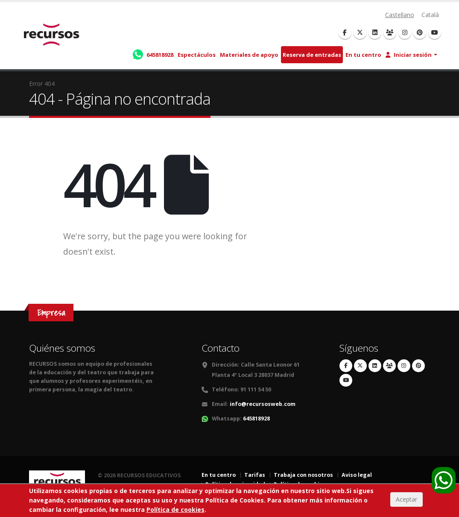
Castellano (399, 15)
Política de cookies (300, 484)
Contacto (221, 348)
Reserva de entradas (312, 55)
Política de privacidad (235, 484)
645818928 (256, 418)
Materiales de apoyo (249, 55)
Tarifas (254, 475)
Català (430, 15)
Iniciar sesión (409, 55)
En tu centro (363, 55)
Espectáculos (197, 55)
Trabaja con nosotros (303, 475)
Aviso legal (357, 475)
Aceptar (406, 506)
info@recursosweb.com (262, 404)
